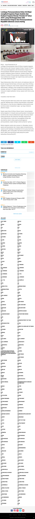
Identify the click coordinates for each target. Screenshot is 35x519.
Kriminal (3, 332)
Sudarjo (20, 454)
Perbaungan (20, 417)
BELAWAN (5, 5)
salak (2, 426)
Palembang (20, 404)
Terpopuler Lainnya (17, 213)
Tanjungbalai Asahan (23, 484)
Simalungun (20, 450)
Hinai (19, 292)
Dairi (2, 264)
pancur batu (4, 407)
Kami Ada (24, 514)
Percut (2, 420)
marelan (3, 369)
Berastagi (3, 249)
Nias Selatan (4, 395)
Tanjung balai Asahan (23, 472)
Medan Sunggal (4, 381)
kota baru (3, 329)
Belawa (19, 239)
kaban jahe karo (22, 304)
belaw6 (2, 239)
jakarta (19, 298)
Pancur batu (21, 407)
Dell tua (3, 280)
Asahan (19, 224)
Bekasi (19, 236)
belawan (3, 243)
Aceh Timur (3, 221)
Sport (2, 454)
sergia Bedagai (4, 441)
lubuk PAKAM (21, 357)
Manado (19, 366)
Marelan (20, 369)
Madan (19, 360)
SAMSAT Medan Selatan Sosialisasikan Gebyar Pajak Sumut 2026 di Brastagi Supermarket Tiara (13, 191)
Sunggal (3, 457)
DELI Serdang (4, 270)
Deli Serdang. (4, 273)
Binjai (2, 252)
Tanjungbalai (4, 484)
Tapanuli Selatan (5, 488)
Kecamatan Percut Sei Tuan (24, 320)
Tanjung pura (4, 481)
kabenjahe (3, 310)
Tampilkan (31, 152)
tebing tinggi (21, 491)
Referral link (17, 167)
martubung (20, 372)
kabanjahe (3, 307)
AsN (2, 227)
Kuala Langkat (21, 338)
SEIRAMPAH (3, 432)
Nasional (20, 389)
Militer (19, 386)
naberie (2, 389)
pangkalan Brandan (6, 410)
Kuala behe (3, 338)
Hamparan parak (22, 286)
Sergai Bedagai (21, 438)
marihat (3, 372)
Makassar (25, 5)
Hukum (2, 298)
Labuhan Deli (21, 344)
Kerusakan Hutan (5, 323)
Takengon (3, 460)
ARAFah (2, 224)
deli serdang (4, 267)
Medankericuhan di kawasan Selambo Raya (24, 382)
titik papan (3, 500)
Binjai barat (21, 255)
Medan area (20, 375)
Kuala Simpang (4, 341)
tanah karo (3, 463)
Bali (18, 227)
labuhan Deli (4, 344)
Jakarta (3, 301)
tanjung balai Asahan (6, 472)
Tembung (20, 497)
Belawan (20, 243)
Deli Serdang (21, 267)
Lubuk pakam (4, 360)
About (10, 514)
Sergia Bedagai (21, 441)
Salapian (3, 429)
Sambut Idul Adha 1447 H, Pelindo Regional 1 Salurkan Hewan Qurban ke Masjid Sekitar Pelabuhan (14, 183)
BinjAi (19, 252)
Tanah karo (20, 463)
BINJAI (2, 255)
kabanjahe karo (21, 307)
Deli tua (19, 273)
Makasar (20, 363)
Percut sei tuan (21, 420)
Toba (19, 500)
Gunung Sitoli (4, 286)
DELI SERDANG (21, 270)
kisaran (3, 326)
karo (2, 317)
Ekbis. (2, 283)
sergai (2, 435)
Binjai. (2, 258)
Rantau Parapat (21, 423)
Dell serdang (21, 277)
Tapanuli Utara (4, 491)
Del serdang (20, 264)
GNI (18, 283)
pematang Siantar (5, 413)
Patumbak (20, 410)
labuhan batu (21, 341)
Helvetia (20, 289)
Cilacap (2, 261)
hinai (2, 292)
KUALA (19, 335)
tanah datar (21, 460)
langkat (3, 347)
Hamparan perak (5, 289)
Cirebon (19, 261)
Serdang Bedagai (22, 432)
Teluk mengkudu (5, 497)
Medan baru (3, 378)
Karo (19, 317)
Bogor (19, 258)
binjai (19, 249)
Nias (2, 392)
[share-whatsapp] (24, 142)
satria (19, 429)
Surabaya (20, 457)
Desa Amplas (21, 280)
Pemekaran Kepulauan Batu (24, 413)
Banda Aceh (3, 230)
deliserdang (4, 277)
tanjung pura (21, 478)
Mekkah (2, 386)
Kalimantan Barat (5, 314)
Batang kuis (3, 233)
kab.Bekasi (3, 304)
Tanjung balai (21, 469)
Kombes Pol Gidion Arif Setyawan (26, 326)
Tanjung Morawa (22, 475)
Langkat (20, 347)
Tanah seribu (21, 466)
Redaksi (19, 514)
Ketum (19, 323)
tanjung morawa (5, 475)
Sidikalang (3, 450)
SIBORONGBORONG (22, 447)
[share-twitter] (17, 142)
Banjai (19, 230)
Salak (19, 426)
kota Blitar (20, 329)
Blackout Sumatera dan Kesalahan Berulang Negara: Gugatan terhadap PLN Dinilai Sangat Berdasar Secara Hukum (14, 175)
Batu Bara (3, 236)
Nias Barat (20, 392)
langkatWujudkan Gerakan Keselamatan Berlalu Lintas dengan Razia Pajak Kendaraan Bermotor (8, 352)
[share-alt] (4, 142)
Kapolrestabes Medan (12, 5)
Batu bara (20, 233)
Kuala (2, 335)
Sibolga (2, 447)
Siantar (3, 444)
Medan (29, 5)
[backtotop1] (34, 518)
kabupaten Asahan (22, 310)
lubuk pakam (21, 354)
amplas (19, 221)
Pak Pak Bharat (4, 401)
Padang (19, 395)
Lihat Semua (17, 159)
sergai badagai (21, 435)
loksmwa (20, 351)
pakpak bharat (21, 401)
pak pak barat (21, 398)
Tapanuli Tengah (22, 488)
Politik (2, 423)
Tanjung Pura (21, 481)
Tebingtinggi (4, 494)
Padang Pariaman (5, 398)
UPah (19, 503)
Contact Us (15, 514)
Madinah (20, 5)
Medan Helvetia (21, 378)
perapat (3, 417)
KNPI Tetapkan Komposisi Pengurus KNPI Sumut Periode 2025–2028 (14, 199)
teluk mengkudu (21, 494)
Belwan (19, 246)
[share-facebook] (11, 142)
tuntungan (3, 503)
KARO (2, 320)
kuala (19, 332)
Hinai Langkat (4, 295)
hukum (19, 295)
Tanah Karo (3, 466)
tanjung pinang (4, 478)
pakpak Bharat (4, 404)
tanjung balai (4, 469)
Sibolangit (20, 444)
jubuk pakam (21, 301)
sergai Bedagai (4, 438)
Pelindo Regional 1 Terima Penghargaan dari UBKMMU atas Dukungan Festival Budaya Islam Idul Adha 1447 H (14, 208)
